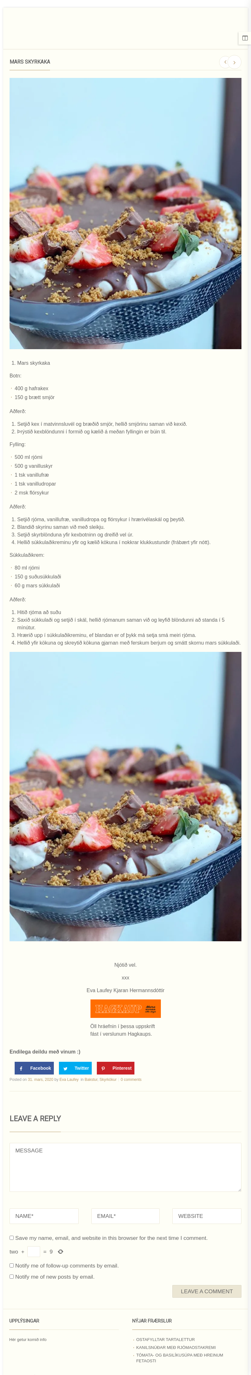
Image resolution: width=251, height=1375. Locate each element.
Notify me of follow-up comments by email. (67, 1265)
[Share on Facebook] (34, 1068)
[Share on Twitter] (75, 1068)
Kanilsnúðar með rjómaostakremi (176, 1347)
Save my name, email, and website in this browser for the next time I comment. (111, 1238)
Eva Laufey (69, 1079)
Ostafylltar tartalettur (165, 1339)
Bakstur (91, 1079)
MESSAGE (125, 1167)
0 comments (131, 1079)
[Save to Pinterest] (115, 1068)
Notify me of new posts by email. (55, 1277)
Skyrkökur (108, 1079)
